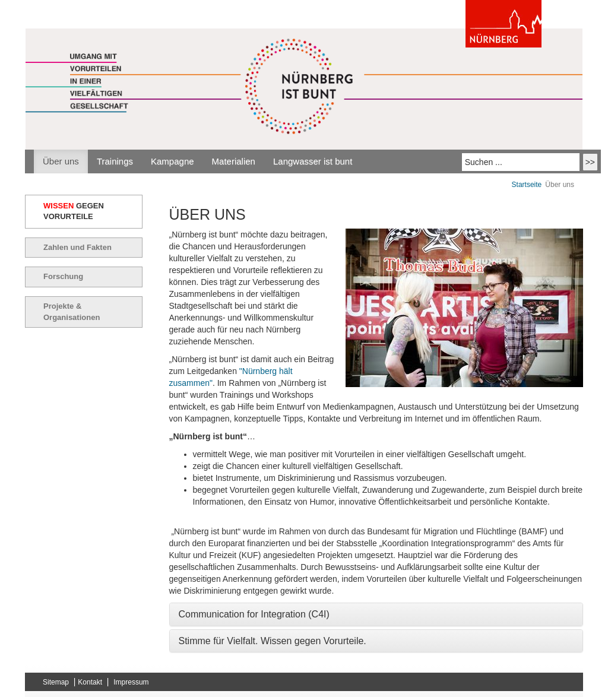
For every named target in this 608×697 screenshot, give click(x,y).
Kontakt (90, 682)
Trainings (115, 161)
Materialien (233, 161)
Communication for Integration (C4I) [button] (254, 614)
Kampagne (172, 161)
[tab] (376, 614)
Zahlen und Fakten (77, 247)
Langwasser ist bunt (312, 161)
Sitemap (56, 682)
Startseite (527, 184)
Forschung (63, 276)
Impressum (130, 682)
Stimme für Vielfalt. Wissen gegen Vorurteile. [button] (272, 641)
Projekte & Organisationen (71, 312)
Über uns (61, 161)
